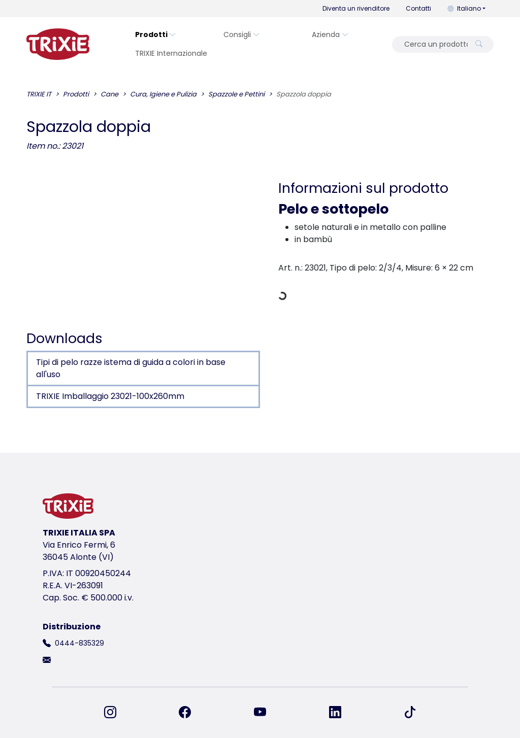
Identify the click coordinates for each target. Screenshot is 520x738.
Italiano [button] (464, 8)
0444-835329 (79, 643)
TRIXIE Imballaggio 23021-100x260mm (110, 396)
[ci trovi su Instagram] (116, 712)
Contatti (418, 8)
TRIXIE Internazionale (171, 53)
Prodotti (155, 34)
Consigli (241, 34)
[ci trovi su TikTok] (410, 712)
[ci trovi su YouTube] (266, 712)
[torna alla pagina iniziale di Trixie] (57, 44)
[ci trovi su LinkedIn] (341, 712)
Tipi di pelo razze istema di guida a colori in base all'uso (130, 368)
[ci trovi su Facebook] (191, 712)
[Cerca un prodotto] (433, 44)
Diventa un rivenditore (355, 8)
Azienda (330, 34)
